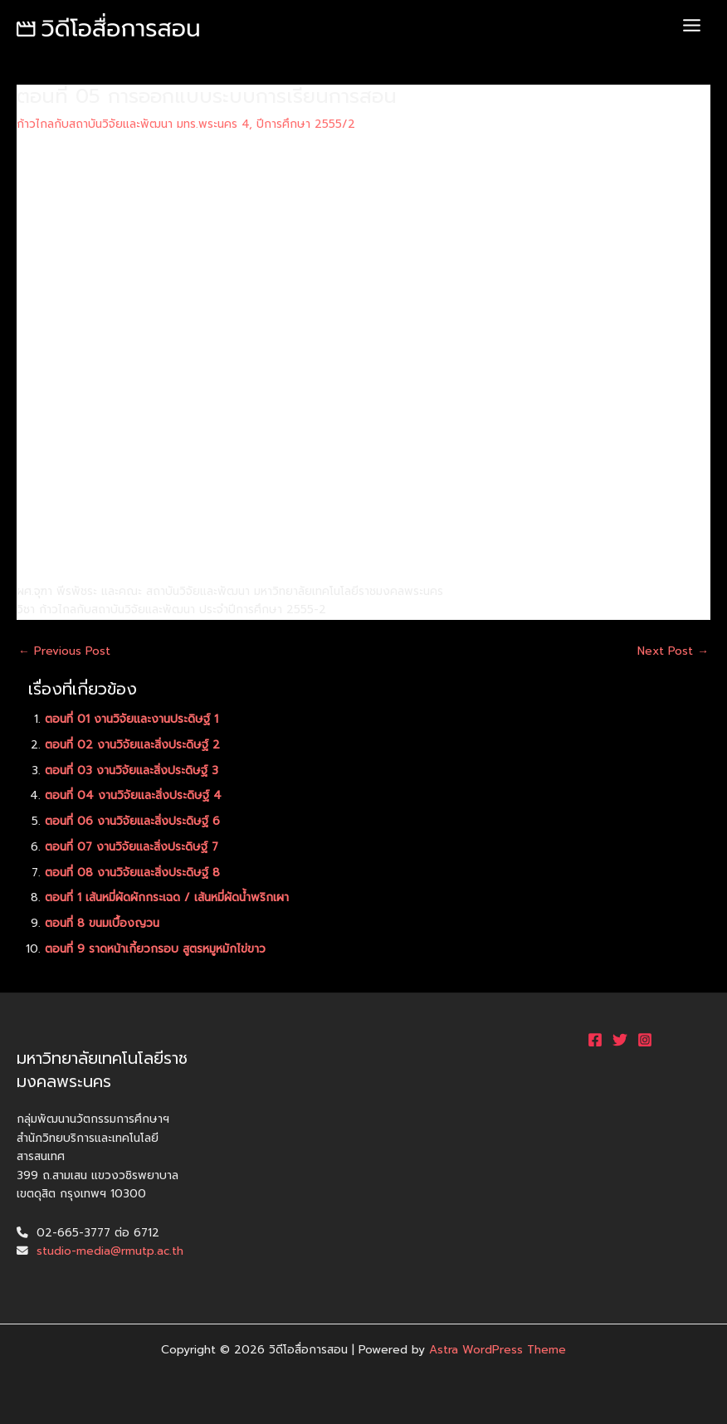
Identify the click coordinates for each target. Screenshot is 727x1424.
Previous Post (64, 651)
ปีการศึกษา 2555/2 (305, 124)
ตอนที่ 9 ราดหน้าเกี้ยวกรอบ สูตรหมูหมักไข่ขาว (155, 949)
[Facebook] (595, 1039)
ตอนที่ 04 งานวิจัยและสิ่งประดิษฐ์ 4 (133, 795)
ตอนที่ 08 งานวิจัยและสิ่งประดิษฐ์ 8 (132, 872)
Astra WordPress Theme (497, 1349)
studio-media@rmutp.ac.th (110, 1251)
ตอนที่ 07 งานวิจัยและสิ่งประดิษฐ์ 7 (131, 847)
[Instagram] (644, 1039)
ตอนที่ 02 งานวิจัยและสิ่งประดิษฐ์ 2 (132, 744)
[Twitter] (619, 1039)
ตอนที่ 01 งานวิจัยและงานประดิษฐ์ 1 (131, 719)
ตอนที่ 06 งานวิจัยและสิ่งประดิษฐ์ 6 (132, 821)
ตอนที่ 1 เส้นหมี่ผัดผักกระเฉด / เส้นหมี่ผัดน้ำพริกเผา (167, 897)
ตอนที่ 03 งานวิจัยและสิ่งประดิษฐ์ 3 (131, 770)
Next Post (673, 651)
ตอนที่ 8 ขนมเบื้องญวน (102, 923)
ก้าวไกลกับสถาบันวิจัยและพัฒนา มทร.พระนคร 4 (133, 124)
